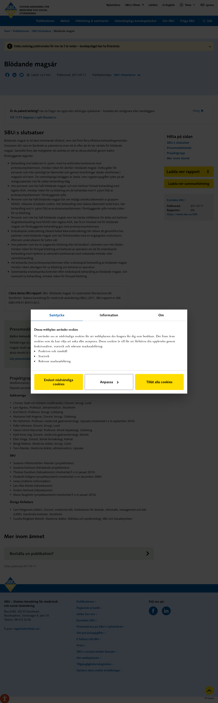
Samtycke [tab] (56, 315)
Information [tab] (109, 315)
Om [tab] (161, 315)
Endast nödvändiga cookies (58, 381)
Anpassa (109, 382)
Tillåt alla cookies (159, 382)
